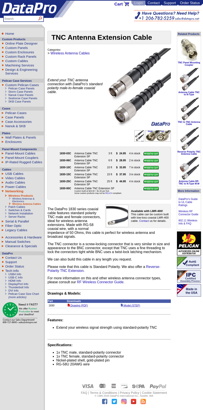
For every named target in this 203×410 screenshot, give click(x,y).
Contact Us (13, 257)
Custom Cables (16, 61)
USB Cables (14, 173)
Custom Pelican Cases (22, 85)
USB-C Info (15, 277)
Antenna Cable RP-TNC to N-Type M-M (188, 182)
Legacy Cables (16, 230)
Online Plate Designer (21, 43)
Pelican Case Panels (21, 88)
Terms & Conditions (103, 392)
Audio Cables (15, 182)
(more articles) (17, 297)
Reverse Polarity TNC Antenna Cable (189, 153)
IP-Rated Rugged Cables (23, 162)
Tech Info (12, 271)
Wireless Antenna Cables (26, 204)
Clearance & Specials (21, 246)
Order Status (190, 3)
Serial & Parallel (17, 221)
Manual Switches (17, 241)
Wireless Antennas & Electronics (23, 200)
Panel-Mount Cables (20, 153)
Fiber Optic (13, 226)
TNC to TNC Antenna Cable (189, 123)
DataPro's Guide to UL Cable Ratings (188, 202)
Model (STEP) (130, 305)
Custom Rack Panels (20, 56)
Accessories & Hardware (23, 237)
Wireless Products (20, 195)
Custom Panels (16, 48)
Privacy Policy (129, 392)
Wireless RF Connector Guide (188, 213)
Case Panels (14, 117)
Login (138, 3)
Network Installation (20, 213)
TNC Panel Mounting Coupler (189, 63)
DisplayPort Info (18, 284)
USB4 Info (14, 274)
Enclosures (13, 142)
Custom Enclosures (19, 52)
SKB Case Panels (19, 101)
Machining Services (19, 65)
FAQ (84, 392)
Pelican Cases (15, 113)
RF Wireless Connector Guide (100, 282)
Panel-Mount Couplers (21, 158)
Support (170, 3)
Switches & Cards (19, 210)
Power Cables (15, 187)
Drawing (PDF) (78, 305)
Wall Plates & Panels (20, 137)
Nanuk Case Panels (20, 95)
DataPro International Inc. (124, 395)
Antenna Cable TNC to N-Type (189, 93)
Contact (154, 3)
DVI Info (13, 290)
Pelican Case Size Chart (23, 293)
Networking (14, 191)
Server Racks (16, 216)
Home (9, 33)
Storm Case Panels (20, 91)
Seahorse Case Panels (22, 98)
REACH (108, 193)
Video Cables (15, 178)
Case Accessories (18, 121)
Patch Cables (16, 206)
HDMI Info (14, 280)
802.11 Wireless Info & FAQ (187, 222)
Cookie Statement (154, 392)
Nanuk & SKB (15, 126)
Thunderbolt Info (18, 287)
